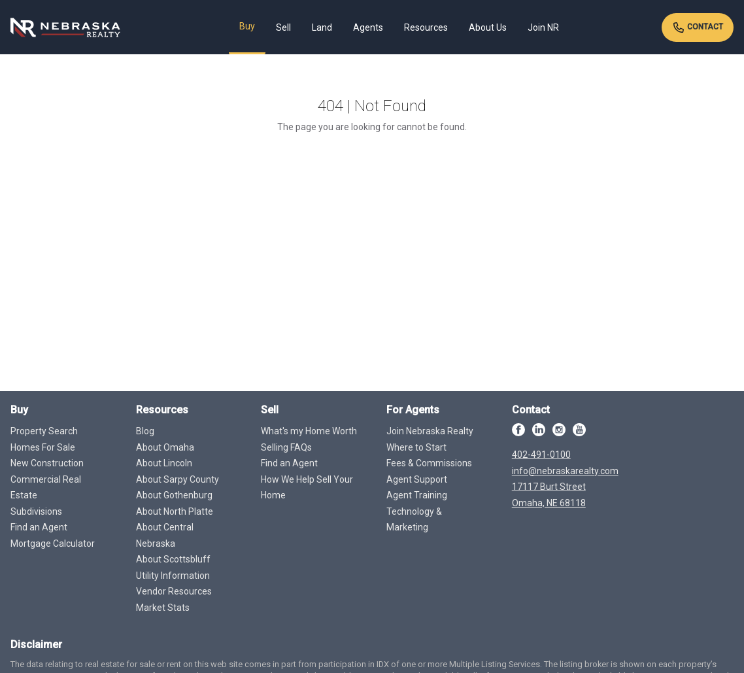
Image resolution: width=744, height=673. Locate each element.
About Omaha (165, 447)
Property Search (44, 431)
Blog (145, 431)
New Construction (47, 463)
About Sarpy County (177, 479)
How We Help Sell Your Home (307, 487)
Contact (697, 27)
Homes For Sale (42, 447)
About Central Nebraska (165, 535)
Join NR (543, 27)
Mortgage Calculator (52, 543)
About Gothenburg (174, 495)
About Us (488, 27)
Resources (426, 27)
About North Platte (174, 511)
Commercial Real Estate (45, 487)
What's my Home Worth (309, 431)
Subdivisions (36, 511)
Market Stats (163, 607)
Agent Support (416, 479)
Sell (283, 27)
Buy (247, 26)
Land (322, 27)
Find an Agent (38, 527)
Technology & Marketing (414, 519)
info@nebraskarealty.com (565, 471)
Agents (368, 27)
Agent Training (416, 495)
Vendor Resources (174, 591)
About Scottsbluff (173, 559)
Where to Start (416, 447)
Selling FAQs (286, 447)
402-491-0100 (541, 454)
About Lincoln (164, 463)
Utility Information (173, 575)
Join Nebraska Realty (429, 431)
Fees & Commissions (429, 463)
